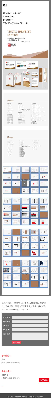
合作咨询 (44, 380)
